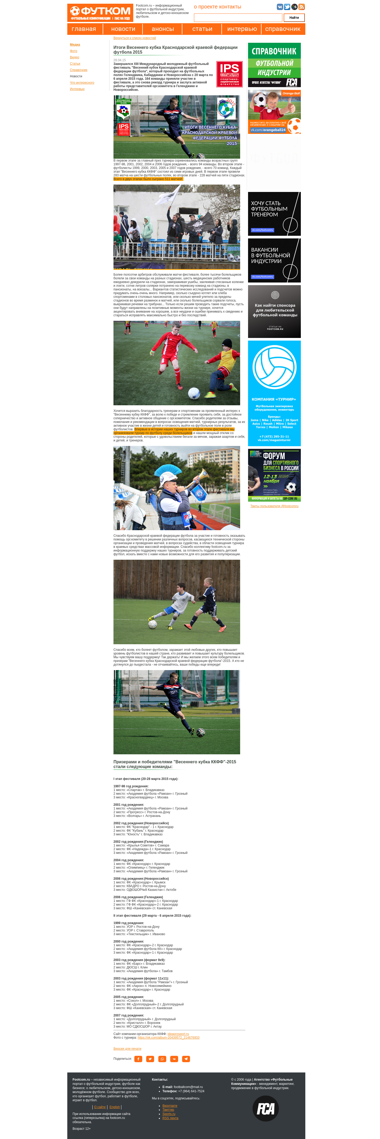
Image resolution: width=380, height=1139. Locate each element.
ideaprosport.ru (178, 1034)
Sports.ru (169, 1114)
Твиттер (168, 1110)
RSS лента (170, 1118)
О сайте (100, 1107)
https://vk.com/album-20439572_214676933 (169, 1037)
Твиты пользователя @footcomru (274, 506)
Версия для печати (127, 1049)
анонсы (163, 28)
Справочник (78, 70)
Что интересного (82, 82)
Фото (73, 51)
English (115, 1107)
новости (123, 28)
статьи (202, 28)
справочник (281, 28)
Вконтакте (170, 1106)
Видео (74, 57)
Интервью (77, 89)
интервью (242, 28)
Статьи (75, 63)
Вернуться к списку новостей (134, 38)
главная (84, 28)
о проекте (206, 7)
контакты (230, 7)
